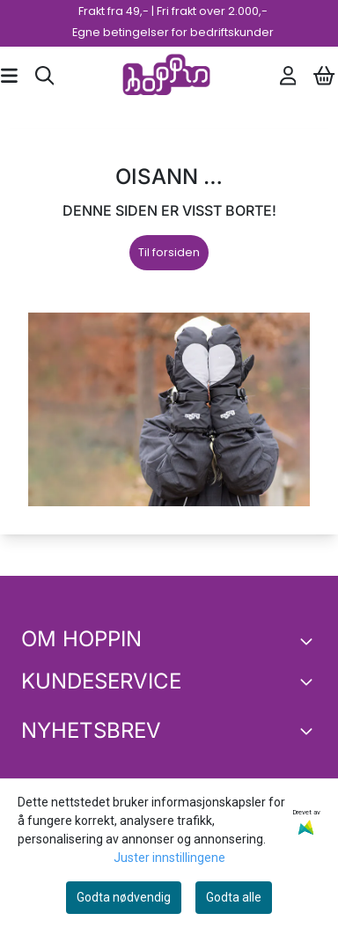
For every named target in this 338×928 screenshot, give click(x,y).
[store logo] (166, 75)
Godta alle (233, 897)
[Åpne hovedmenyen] (9, 75)
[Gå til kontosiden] (288, 75)
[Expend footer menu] (310, 681)
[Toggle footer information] (310, 641)
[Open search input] (45, 75)
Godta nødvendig (124, 897)
